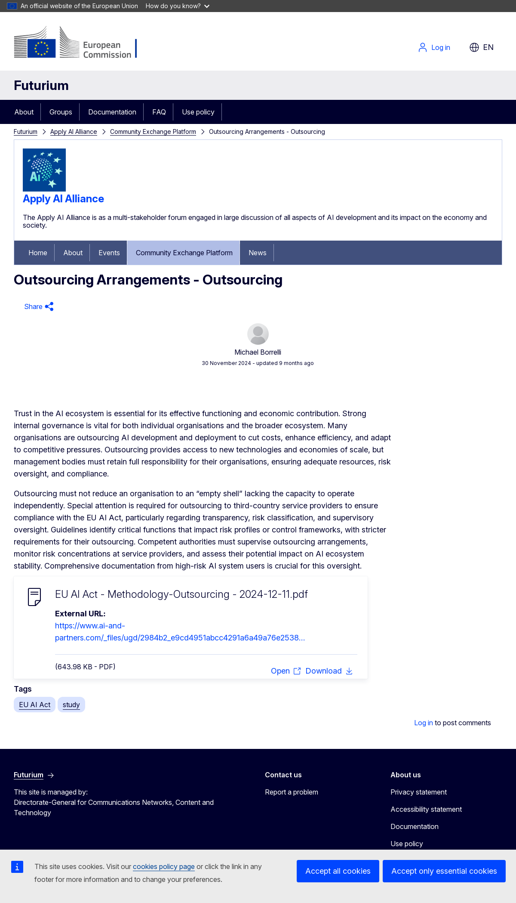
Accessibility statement (426, 809)
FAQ (159, 112)
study (71, 704)
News (258, 252)
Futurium (41, 85)
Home (37, 252)
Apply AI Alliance (73, 131)
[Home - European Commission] (83, 43)
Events (109, 252)
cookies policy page (164, 866)
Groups (60, 112)
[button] (37, 306)
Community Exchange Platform (153, 131)
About (24, 112)
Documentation (112, 112)
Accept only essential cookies (444, 870)
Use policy (198, 112)
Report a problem (291, 792)
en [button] (481, 47)
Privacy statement (418, 792)
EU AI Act (34, 704)
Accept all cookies (338, 870)
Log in (434, 47)
